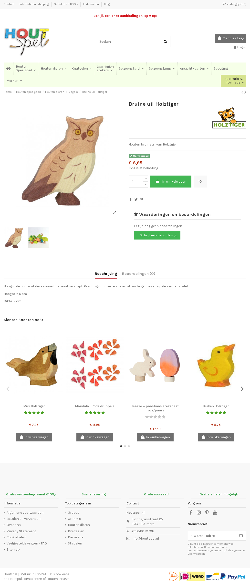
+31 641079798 (143, 531)
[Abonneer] (241, 536)
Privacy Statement (21, 531)
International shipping (35, 4)
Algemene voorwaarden (25, 513)
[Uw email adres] (212, 536)
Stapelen (75, 543)
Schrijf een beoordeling (158, 235)
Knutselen (76, 531)
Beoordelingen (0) (138, 273)
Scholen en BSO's (66, 4)
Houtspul (15, 578)
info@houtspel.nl (145, 538)
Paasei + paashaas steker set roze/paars (155, 408)
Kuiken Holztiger (216, 406)
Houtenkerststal (58, 578)
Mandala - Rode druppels (95, 406)
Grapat (73, 513)
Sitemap (13, 549)
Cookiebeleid (16, 537)
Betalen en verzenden (24, 519)
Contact (9, 4)
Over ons (14, 525)
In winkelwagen (170, 181)
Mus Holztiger (34, 406)
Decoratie (75, 537)
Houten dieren (79, 525)
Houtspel (10, 574)
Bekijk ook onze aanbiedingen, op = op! (125, 16)
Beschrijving (106, 273)
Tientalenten (32, 578)
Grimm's (74, 519)
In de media (91, 4)
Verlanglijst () (234, 4)
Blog (107, 4)
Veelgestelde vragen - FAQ (27, 543)
